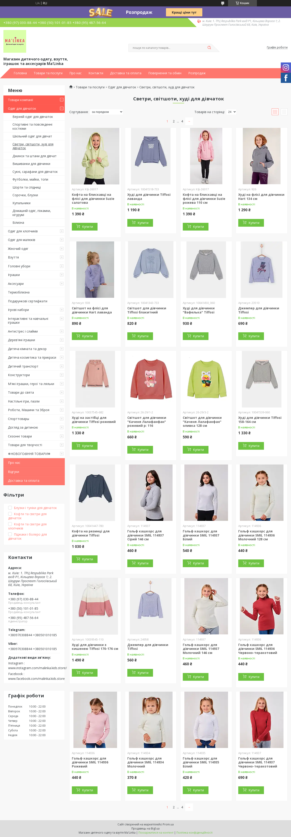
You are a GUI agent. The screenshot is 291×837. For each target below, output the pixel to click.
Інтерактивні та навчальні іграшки (28, 320)
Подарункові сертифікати (27, 301)
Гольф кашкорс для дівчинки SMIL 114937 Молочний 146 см (201, 649)
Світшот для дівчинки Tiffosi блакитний (146, 310)
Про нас (75, 73)
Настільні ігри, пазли (24, 401)
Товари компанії (20, 100)
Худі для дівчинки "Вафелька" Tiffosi (199, 310)
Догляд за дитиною (23, 427)
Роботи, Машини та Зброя (28, 410)
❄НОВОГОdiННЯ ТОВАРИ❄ (29, 454)
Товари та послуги (48, 73)
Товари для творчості (25, 445)
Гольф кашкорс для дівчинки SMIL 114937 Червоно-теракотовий (257, 762)
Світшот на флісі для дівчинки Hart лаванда (92, 310)
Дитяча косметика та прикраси (32, 357)
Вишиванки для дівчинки (31, 163)
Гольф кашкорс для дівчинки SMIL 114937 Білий (201, 535)
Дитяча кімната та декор (27, 349)
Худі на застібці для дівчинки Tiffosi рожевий (94, 419)
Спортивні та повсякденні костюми (32, 126)
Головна (20, 73)
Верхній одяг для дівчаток (33, 116)
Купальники (21, 203)
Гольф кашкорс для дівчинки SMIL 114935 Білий (201, 762)
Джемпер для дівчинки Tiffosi (258, 310)
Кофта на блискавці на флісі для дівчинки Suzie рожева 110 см (204, 198)
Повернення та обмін (164, 73)
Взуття (13, 257)
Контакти (95, 73)
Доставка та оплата (125, 73)
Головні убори (19, 266)
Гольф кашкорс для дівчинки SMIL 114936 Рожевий (90, 762)
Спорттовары (18, 419)
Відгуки (13, 471)
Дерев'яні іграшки (21, 340)
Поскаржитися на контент (155, 833)
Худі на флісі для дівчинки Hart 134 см (261, 196)
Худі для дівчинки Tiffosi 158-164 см (259, 419)
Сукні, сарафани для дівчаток (35, 171)
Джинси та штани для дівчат (35, 156)
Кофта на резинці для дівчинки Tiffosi (91, 533)
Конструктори (19, 375)
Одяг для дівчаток (22, 108)
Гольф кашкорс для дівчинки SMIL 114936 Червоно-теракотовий (257, 649)
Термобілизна (19, 292)
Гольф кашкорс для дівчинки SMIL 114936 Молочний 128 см (256, 535)
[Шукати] (209, 48)
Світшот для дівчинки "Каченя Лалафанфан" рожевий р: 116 (146, 421)
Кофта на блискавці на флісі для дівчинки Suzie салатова (93, 198)
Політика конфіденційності (194, 833)
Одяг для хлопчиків (23, 231)
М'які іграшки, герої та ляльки (31, 384)
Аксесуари (16, 283)
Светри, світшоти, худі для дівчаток (33, 146)
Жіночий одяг (18, 248)
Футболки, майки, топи (30, 179)
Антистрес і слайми (23, 331)
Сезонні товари (20, 436)
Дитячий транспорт (23, 366)
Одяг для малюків (21, 240)
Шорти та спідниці (27, 187)
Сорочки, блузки (25, 195)
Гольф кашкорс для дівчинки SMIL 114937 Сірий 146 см (145, 535)
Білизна (18, 222)
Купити (87, 226)
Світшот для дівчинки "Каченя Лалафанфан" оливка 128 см (202, 421)
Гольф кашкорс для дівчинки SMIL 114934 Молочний (145, 762)
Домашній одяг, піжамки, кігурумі (32, 213)
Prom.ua (168, 824)
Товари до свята (21, 392)
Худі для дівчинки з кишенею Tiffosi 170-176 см (95, 647)
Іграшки (14, 275)
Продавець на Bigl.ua (145, 828)
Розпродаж (197, 73)
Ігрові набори (18, 310)
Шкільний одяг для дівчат (32, 136)
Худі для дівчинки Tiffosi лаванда (149, 196)
